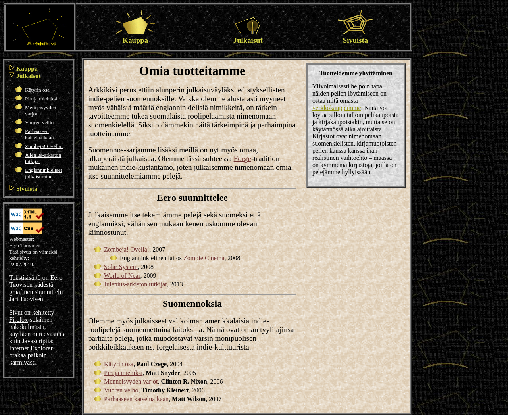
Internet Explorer (31, 348)
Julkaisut (248, 35)
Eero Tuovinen (24, 245)
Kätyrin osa (37, 90)
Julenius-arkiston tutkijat (135, 284)
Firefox (18, 319)
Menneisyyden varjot (131, 381)
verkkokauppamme (336, 107)
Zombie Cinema (204, 258)
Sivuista (355, 35)
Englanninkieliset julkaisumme (43, 173)
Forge (242, 158)
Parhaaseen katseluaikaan (39, 134)
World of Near (122, 275)
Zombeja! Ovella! (44, 146)
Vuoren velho (39, 122)
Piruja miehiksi (41, 99)
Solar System (121, 266)
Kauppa (135, 35)
